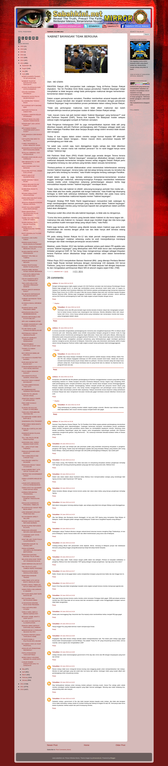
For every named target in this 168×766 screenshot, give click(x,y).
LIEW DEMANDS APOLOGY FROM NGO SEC (31, 513)
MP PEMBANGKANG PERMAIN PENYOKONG (31, 390)
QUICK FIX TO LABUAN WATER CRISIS (30, 395)
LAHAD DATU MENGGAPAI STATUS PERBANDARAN (31, 484)
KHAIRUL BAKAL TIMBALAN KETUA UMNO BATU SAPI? (32, 585)
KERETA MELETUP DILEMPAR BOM (28, 176)
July (23, 71)
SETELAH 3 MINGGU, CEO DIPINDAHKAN (31, 153)
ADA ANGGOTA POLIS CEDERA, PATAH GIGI (30, 376)
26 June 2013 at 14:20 (67, 636)
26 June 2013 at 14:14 (67, 474)
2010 (22, 689)
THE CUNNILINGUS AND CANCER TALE (30, 456)
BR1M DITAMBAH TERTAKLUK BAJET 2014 (31, 345)
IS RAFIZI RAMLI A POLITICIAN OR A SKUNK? (31, 640)
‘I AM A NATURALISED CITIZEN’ (29, 608)
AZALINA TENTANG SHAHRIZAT (28, 92)
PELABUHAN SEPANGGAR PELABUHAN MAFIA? (31, 295)
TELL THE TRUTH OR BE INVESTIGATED (30, 438)
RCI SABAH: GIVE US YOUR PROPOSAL (31, 644)
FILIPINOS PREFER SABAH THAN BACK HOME (31, 635)
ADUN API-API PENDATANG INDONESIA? (31, 649)
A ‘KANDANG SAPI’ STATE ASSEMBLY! (30, 535)
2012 (22, 684)
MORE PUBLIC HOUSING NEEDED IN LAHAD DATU (31, 658)
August (24, 68)
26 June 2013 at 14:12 (67, 460)
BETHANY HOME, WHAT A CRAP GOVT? (30, 617)
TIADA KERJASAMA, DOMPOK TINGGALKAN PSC (31, 498)
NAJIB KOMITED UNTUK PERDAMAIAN (30, 252)
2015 (22, 57)
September (26, 65)
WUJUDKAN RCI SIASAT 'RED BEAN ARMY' (32, 508)
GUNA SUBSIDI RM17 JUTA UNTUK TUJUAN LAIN (31, 470)
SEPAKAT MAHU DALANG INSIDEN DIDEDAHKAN (30, 120)
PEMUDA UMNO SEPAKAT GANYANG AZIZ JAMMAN (31, 626)
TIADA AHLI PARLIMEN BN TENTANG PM (31, 413)
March (24, 674)
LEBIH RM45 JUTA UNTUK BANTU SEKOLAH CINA (30, 581)
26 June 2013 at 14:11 (67, 444)
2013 (22, 63)
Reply (54, 299)
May (23, 669)
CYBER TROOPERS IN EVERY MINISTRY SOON (31, 144)
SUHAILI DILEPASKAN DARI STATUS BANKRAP (31, 88)
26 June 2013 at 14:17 (67, 557)
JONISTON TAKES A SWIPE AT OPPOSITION (31, 399)
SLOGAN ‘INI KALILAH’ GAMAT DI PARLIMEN (30, 408)
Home (86, 745)
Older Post (120, 745)
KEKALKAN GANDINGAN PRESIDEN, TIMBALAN (30, 504)
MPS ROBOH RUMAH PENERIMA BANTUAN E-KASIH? (31, 129)
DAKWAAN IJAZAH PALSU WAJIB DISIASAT (30, 97)
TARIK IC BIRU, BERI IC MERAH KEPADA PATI (30, 613)
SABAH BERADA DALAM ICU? (32, 564)
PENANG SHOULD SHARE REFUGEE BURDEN (31, 522)
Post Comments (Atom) (63, 749)
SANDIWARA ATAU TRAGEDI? (32, 421)
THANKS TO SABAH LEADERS (28, 349)
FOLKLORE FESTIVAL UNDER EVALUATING (32, 171)
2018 (22, 52)
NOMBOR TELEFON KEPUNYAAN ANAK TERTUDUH (29, 82)
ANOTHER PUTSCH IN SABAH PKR (29, 111)
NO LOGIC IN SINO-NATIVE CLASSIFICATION (31, 622)
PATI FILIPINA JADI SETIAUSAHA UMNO (29, 599)
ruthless (55, 283)
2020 (22, 46)
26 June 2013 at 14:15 (67, 502)
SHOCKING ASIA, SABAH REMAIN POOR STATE (30, 443)
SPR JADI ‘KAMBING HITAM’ (31, 321)
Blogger (112, 758)
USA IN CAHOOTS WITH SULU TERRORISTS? (30, 279)
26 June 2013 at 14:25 (67, 698)
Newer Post (52, 745)
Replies (57, 303)
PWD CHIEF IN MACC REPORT (29, 404)
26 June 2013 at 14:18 (67, 595)
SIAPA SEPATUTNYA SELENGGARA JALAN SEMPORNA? (30, 213)
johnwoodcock (97, 758)
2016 (22, 55)
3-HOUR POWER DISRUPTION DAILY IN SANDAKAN (30, 663)
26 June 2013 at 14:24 (73, 404)
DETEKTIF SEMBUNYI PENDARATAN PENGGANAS (29, 339)
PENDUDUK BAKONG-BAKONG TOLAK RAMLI (30, 555)
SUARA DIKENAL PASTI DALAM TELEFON (30, 223)
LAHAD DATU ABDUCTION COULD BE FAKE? (31, 275)
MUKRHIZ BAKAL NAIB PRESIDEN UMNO (29, 308)
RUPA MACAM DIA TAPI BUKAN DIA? (30, 363)
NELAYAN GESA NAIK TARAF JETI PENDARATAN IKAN (31, 560)
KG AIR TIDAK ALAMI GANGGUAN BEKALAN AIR (32, 329)
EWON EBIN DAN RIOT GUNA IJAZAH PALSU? (32, 199)
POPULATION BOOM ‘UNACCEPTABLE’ (29, 653)
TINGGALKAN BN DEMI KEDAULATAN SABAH (30, 572)
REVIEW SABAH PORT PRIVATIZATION (29, 194)
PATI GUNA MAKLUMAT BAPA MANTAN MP (32, 594)
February (25, 677)
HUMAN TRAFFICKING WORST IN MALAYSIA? (30, 266)
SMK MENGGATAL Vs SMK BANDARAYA (31, 162)
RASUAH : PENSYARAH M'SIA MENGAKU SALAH (32, 247)
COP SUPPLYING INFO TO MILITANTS (31, 140)
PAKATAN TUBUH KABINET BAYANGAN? (31, 381)
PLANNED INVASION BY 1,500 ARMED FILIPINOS (32, 325)
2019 (22, 49)
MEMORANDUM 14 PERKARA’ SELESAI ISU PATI (32, 631)
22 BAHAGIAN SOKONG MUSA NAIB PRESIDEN (30, 603)
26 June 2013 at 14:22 (67, 682)
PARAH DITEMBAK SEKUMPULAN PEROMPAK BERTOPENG (32, 550)
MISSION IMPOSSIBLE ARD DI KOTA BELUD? (31, 317)
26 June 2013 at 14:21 (67, 666)
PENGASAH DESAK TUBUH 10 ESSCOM (31, 465)
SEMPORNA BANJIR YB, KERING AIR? (30, 544)
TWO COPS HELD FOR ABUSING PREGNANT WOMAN (30, 285)
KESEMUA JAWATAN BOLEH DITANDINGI (31, 115)
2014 (22, 60)
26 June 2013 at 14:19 (67, 611)
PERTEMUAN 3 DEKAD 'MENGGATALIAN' (29, 334)
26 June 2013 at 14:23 (73, 307)
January (25, 680)
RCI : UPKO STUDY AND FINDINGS (30, 447)
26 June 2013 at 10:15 (66, 283)
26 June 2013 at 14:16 (67, 543)
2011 (22, 686)
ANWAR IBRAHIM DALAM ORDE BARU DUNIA (30, 185)
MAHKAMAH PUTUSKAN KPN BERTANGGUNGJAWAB (32, 149)
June (24, 74)
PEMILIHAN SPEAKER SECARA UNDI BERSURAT (31, 531)
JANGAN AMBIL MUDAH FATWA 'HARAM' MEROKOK (32, 270)
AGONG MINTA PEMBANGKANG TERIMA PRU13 (31, 228)
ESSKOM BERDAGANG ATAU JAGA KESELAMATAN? (32, 367)
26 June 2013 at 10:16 (66, 376)
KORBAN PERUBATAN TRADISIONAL (29, 493)
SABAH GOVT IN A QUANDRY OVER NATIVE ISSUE (32, 488)
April (23, 672)
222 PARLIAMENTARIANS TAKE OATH (30, 385)
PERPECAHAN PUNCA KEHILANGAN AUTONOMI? (32, 243)
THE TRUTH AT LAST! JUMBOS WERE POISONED (32, 567)
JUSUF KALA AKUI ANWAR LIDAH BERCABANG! (31, 208)
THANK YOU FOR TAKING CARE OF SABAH (30, 218)
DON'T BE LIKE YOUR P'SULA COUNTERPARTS (32, 540)
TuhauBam (61, 307)
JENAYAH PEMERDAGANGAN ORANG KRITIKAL (32, 203)
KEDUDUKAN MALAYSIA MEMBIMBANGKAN (30, 313)
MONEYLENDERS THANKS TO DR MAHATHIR (31, 77)
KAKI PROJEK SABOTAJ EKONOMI (30, 461)
